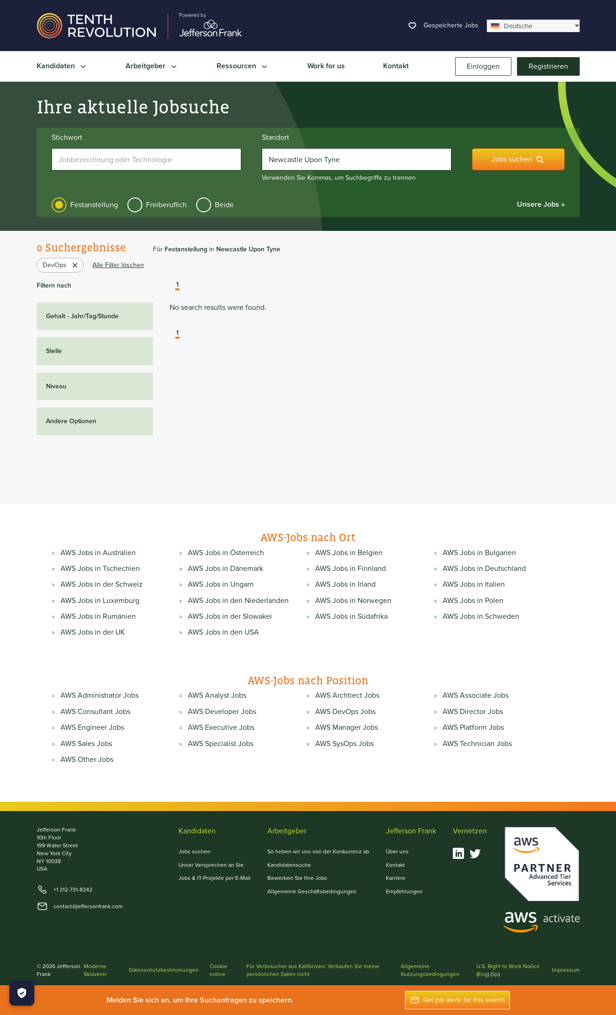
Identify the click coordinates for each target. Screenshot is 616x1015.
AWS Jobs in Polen (473, 601)
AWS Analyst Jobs (217, 695)
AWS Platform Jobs (473, 727)
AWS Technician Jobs (477, 744)
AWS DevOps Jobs (345, 712)
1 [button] (177, 285)
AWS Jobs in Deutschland (484, 568)
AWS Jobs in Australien (98, 553)
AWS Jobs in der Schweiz (101, 584)
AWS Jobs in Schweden (481, 616)
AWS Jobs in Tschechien (100, 568)
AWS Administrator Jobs (99, 695)
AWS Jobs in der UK (92, 632)
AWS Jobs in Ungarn (221, 584)
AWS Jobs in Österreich (226, 553)
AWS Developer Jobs (222, 712)
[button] (171, 285)
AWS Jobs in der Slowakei (230, 616)
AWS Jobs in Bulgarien (479, 553)
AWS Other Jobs (86, 759)
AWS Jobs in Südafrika (351, 616)
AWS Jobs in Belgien (349, 553)
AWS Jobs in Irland (345, 584)
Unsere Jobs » (541, 204)
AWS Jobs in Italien (474, 584)
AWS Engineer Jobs (92, 727)
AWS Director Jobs (473, 712)
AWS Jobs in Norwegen (353, 601)
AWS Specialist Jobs (220, 744)
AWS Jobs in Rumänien (98, 616)
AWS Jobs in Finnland (350, 568)
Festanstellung (94, 204)
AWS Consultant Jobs (95, 712)
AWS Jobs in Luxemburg (99, 601)
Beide (224, 204)
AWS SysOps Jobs (344, 744)
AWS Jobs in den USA (223, 632)
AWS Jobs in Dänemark (225, 568)
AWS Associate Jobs (476, 695)
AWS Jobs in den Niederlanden (238, 601)
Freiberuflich (166, 204)
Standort (275, 137)
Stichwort (67, 137)
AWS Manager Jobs (346, 727)
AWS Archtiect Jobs (347, 695)
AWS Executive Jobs (221, 727)
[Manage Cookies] (21, 993)
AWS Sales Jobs (86, 744)
